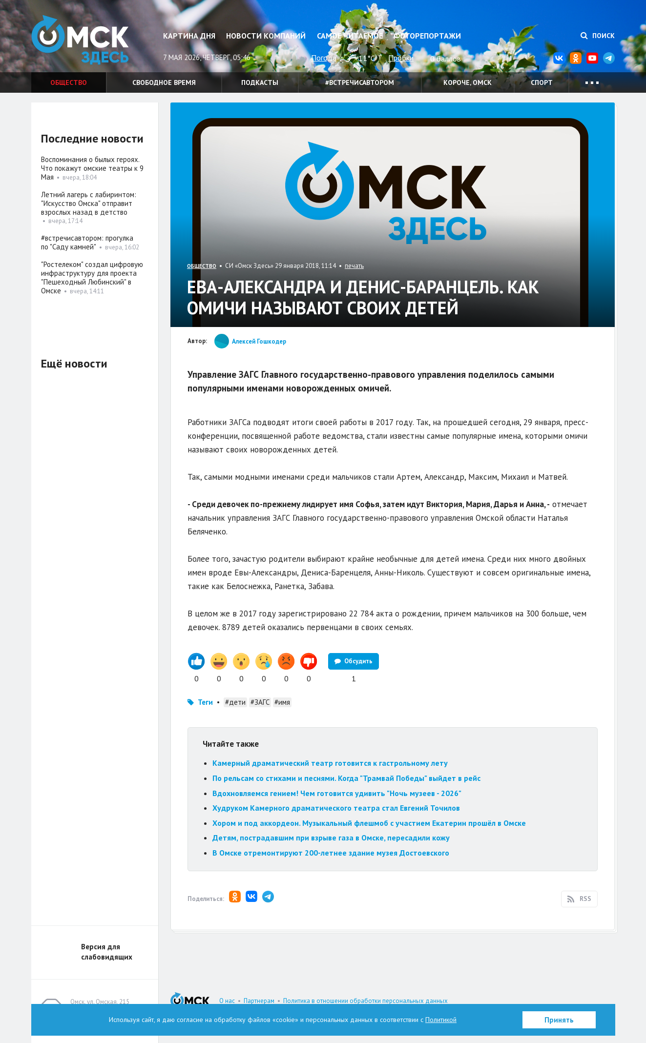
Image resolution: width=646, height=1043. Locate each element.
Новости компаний (266, 36)
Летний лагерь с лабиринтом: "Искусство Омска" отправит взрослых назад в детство (88, 203)
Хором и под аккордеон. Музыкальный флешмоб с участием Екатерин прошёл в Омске (369, 823)
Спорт (542, 82)
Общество (68, 82)
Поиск (598, 35)
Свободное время (164, 82)
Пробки (401, 57)
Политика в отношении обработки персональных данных (365, 1001)
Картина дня (189, 36)
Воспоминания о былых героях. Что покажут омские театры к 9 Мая (92, 168)
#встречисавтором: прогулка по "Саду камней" (87, 242)
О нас (227, 1001)
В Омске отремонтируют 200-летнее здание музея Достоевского (330, 853)
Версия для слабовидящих (106, 951)
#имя (282, 702)
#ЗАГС (260, 702)
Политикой (441, 1019)
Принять (559, 1019)
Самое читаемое (350, 36)
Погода (323, 57)
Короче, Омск (467, 82)
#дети (235, 702)
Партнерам (259, 1001)
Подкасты (259, 82)
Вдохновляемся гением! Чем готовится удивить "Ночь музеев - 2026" (336, 793)
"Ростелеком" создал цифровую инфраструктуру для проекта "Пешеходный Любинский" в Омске (92, 277)
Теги (205, 702)
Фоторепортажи (427, 36)
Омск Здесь (80, 40)
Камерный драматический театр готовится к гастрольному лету (330, 763)
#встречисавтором (359, 82)
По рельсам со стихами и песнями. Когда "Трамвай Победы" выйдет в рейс (346, 778)
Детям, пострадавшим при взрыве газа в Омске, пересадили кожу (331, 837)
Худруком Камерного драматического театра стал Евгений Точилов (336, 808)
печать (354, 266)
